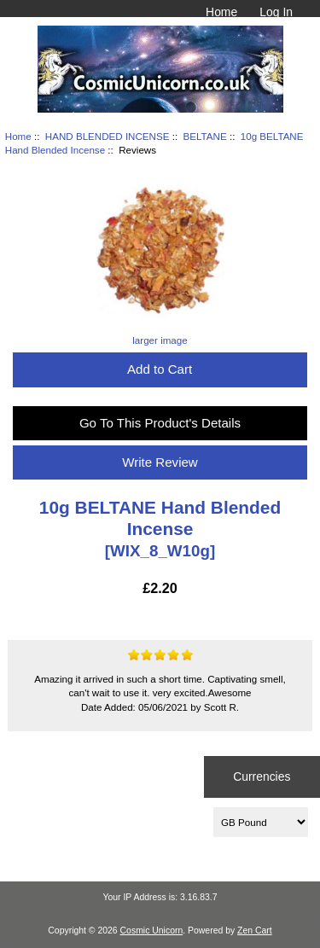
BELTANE (205, 136)
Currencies (261, 776)
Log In (276, 12)
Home (221, 12)
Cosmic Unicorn (151, 930)
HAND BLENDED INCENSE (107, 136)
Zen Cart (254, 930)
